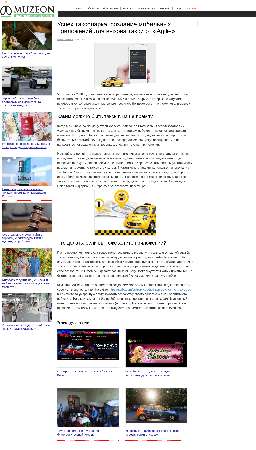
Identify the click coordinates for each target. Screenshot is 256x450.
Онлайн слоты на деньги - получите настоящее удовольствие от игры (149, 373)
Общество (93, 8)
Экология (165, 8)
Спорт (178, 8)
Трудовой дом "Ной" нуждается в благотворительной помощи (79, 432)
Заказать (191, 8)
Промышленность (65, 39)
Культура (128, 8)
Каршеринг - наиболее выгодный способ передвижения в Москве (152, 432)
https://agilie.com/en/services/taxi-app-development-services (150, 289)
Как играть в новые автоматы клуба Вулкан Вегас (86, 373)
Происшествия (146, 8)
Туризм (78, 8)
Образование (110, 8)
